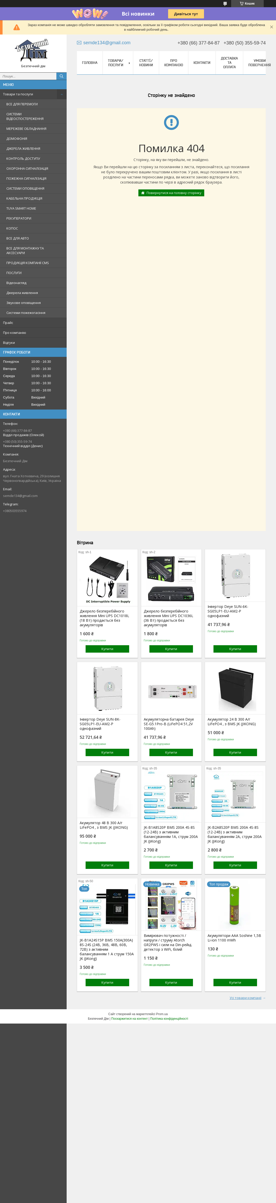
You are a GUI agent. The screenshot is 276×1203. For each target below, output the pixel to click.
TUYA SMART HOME (21, 208)
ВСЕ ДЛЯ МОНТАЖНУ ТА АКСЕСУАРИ (25, 250)
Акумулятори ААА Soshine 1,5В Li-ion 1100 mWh (234, 938)
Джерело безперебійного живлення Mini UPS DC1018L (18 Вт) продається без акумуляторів (104, 618)
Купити (107, 648)
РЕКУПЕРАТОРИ (18, 218)
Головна (89, 63)
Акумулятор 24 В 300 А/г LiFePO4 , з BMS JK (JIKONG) (232, 721)
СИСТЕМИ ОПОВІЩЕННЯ (25, 188)
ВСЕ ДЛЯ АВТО (17, 238)
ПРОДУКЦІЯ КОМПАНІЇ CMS (27, 262)
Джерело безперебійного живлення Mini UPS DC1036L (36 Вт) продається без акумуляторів (168, 618)
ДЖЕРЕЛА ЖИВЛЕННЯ (23, 148)
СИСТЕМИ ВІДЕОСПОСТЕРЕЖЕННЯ (25, 116)
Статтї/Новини (146, 63)
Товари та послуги (18, 94)
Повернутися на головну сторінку (174, 192)
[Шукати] (61, 76)
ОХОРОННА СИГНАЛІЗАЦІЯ (27, 168)
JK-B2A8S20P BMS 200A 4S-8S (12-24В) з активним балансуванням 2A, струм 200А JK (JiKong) (235, 834)
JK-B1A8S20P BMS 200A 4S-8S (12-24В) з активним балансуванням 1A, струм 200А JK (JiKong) (171, 834)
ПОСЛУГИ (14, 272)
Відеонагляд (16, 282)
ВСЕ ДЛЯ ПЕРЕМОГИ (22, 104)
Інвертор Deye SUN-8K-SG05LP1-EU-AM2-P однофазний (100, 724)
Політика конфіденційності (169, 1018)
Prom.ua (162, 1014)
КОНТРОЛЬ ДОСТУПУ (23, 158)
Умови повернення (259, 63)
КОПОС (12, 228)
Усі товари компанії (245, 997)
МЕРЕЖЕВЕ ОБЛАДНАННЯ (26, 128)
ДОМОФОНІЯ (16, 138)
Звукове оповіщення (23, 302)
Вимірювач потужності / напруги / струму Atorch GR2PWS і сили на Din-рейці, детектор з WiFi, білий (168, 942)
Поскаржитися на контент (129, 1018)
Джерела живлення (22, 292)
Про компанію (14, 332)
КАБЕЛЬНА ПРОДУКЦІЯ (24, 198)
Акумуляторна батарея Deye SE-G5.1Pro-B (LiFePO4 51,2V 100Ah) (169, 724)
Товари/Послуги (115, 63)
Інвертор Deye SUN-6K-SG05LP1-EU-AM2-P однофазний (228, 611)
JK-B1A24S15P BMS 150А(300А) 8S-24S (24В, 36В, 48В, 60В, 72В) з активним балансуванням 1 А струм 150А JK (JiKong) (107, 949)
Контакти (201, 63)
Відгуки (9, 342)
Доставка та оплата (229, 62)
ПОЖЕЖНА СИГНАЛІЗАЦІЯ (26, 178)
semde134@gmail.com (20, 495)
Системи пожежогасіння (25, 312)
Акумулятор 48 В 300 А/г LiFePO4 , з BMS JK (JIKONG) (104, 825)
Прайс (8, 322)
